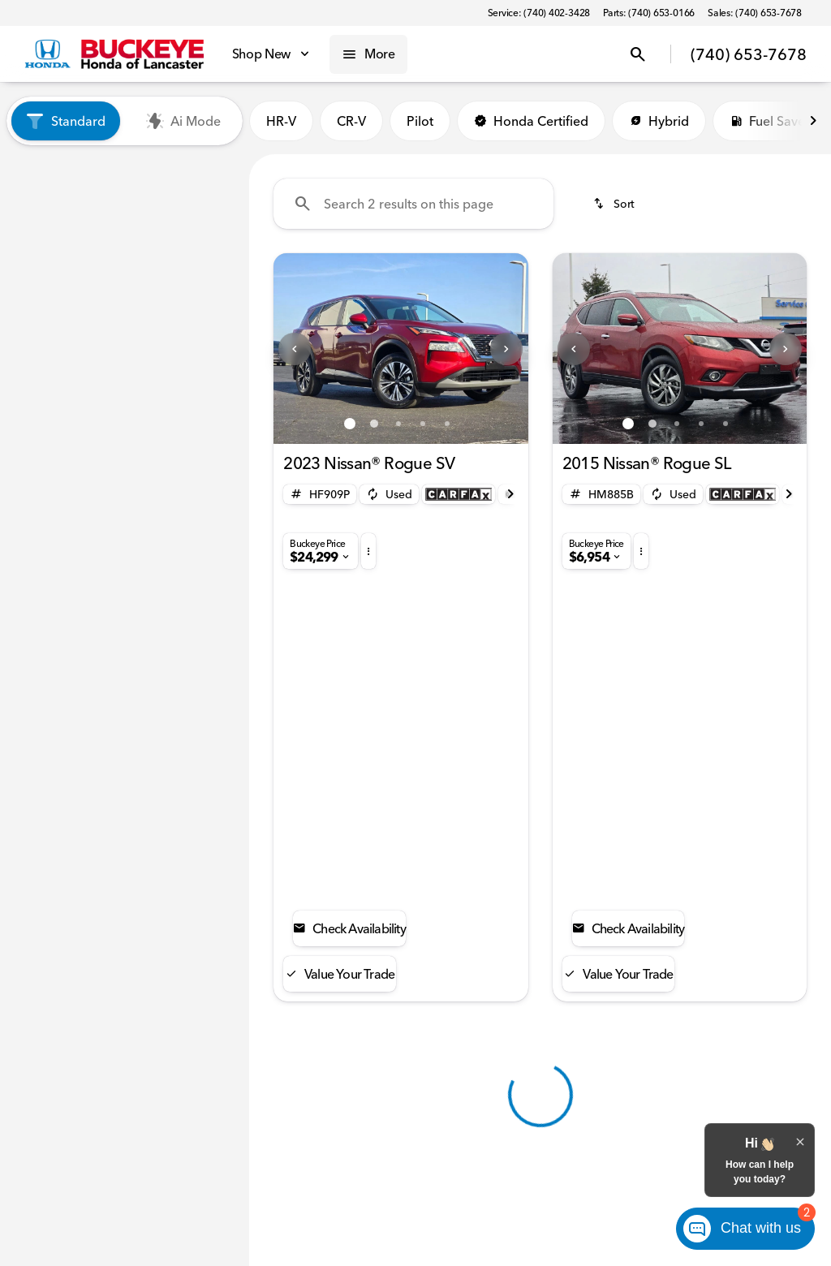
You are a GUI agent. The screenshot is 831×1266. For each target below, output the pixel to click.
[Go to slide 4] (423, 423)
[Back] (197, 223)
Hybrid (659, 121)
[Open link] (458, 494)
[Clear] (184, 553)
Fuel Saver (770, 121)
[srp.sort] (615, 204)
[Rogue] (100, 255)
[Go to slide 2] (374, 423)
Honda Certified (531, 121)
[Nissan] (41, 255)
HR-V (281, 121)
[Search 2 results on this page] (413, 203)
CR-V (351, 121)
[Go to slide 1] (350, 423)
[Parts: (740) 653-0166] (649, 13)
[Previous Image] (294, 349)
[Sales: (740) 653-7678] (754, 13)
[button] (292, 348)
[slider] (36, 358)
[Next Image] (813, 121)
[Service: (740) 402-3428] (538, 13)
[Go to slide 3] (398, 423)
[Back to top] (339, 917)
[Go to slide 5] (447, 423)
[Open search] (638, 54)
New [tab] (67, 175)
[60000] (193, 442)
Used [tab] (181, 175)
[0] (51, 442)
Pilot (420, 121)
